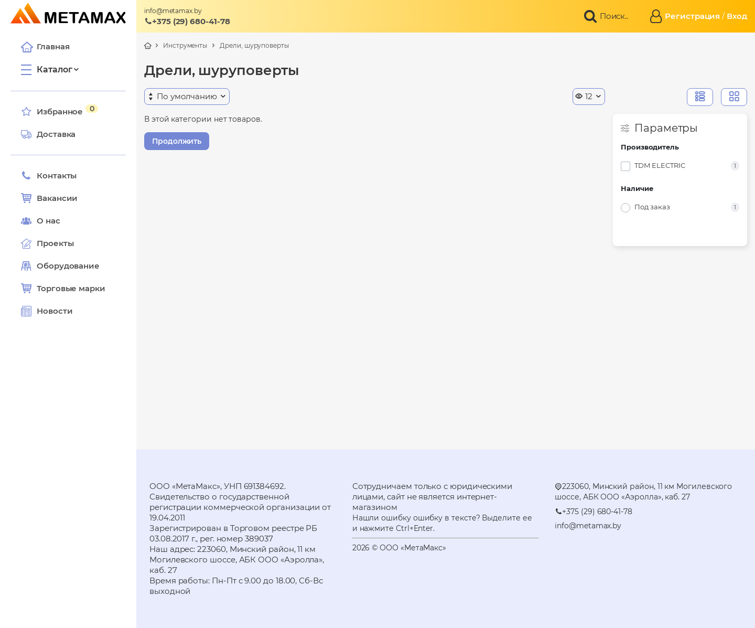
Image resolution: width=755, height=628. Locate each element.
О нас (40, 221)
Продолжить (176, 141)
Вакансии (49, 198)
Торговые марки (63, 288)
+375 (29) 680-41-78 (187, 21)
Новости (46, 311)
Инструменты (185, 45)
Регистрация (692, 16)
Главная (45, 46)
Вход (737, 16)
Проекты (55, 243)
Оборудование (68, 266)
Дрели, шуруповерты (254, 45)
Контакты (49, 176)
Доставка (48, 134)
